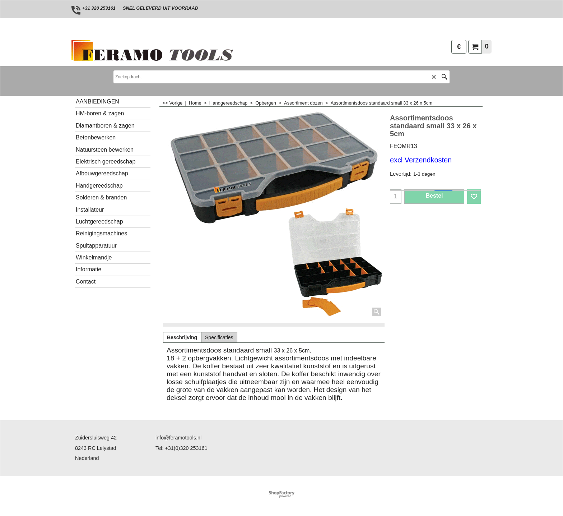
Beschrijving (182, 337)
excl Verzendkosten (421, 160)
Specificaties (219, 337)
